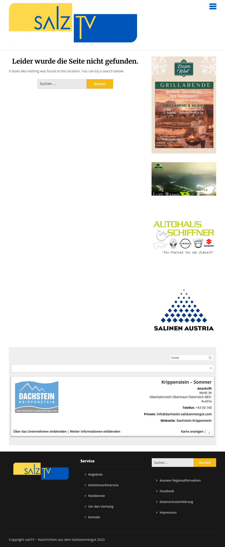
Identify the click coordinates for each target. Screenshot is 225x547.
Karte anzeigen (192, 431)
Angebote (95, 474)
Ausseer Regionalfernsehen (180, 480)
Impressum (168, 512)
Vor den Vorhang (100, 506)
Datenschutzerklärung (176, 502)
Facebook (167, 491)
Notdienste (96, 496)
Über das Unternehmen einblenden (40, 431)
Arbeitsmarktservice (103, 485)
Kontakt (94, 517)
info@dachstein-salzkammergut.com (184, 414)
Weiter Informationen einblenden (95, 431)
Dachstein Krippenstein (194, 420)
